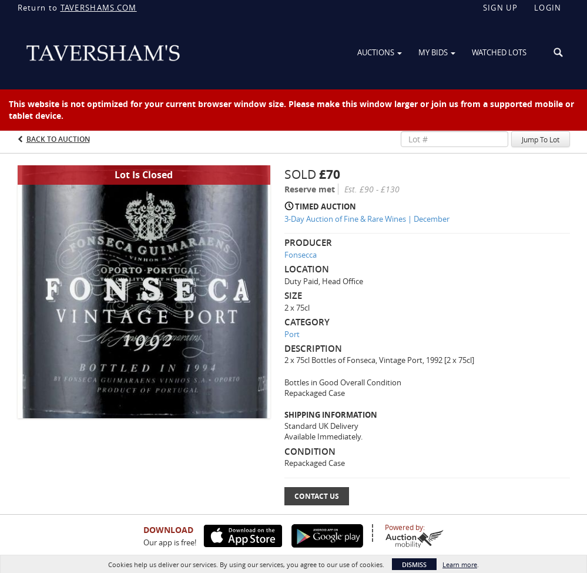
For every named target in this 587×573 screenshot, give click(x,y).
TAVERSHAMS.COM (99, 7)
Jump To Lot (540, 139)
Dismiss (414, 564)
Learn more (459, 564)
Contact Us (316, 496)
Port (292, 334)
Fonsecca (300, 254)
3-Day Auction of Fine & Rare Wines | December (367, 219)
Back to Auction (58, 139)
